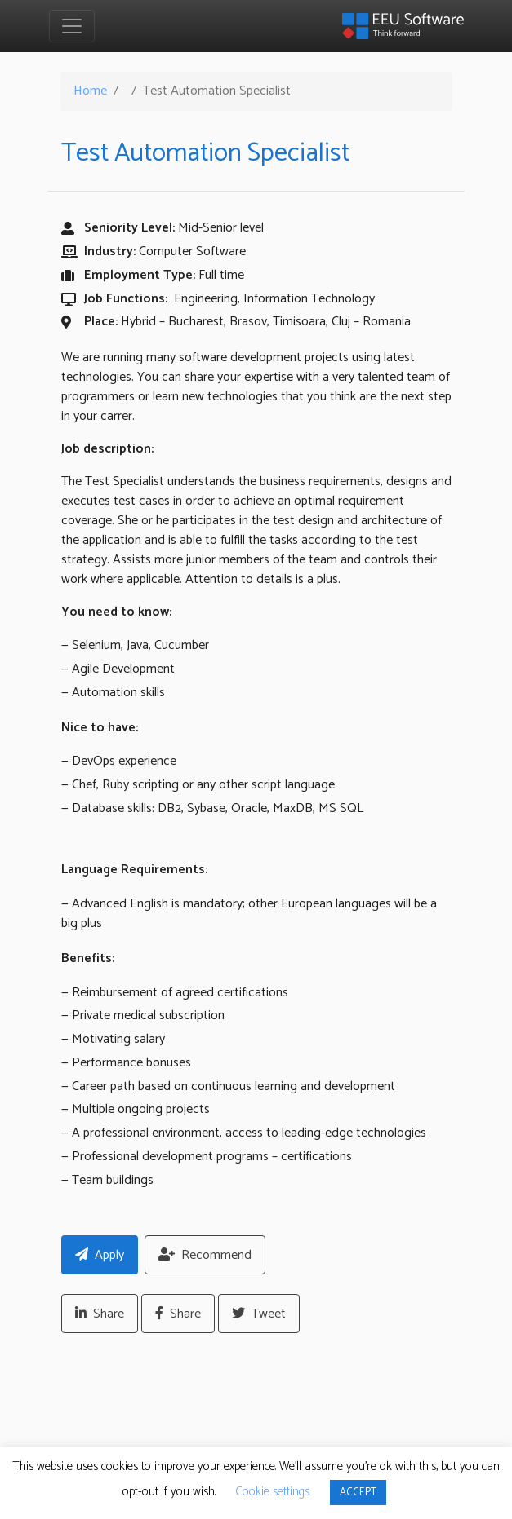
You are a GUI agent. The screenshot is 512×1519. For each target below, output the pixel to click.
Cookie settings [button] (272, 1491)
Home (90, 91)
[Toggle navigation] (72, 26)
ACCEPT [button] (358, 1492)
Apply (99, 1255)
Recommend (205, 1255)
